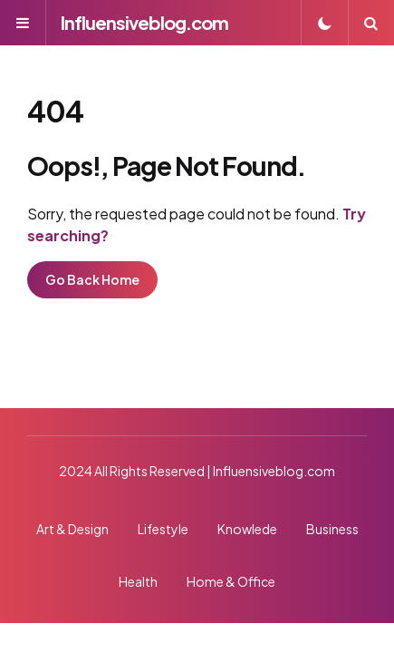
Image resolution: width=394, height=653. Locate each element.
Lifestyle (163, 529)
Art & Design (72, 529)
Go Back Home (92, 279)
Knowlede (247, 529)
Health (138, 581)
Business (332, 529)
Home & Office (231, 581)
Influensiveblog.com (144, 22)
